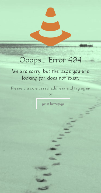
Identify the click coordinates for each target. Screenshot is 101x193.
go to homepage (53, 104)
